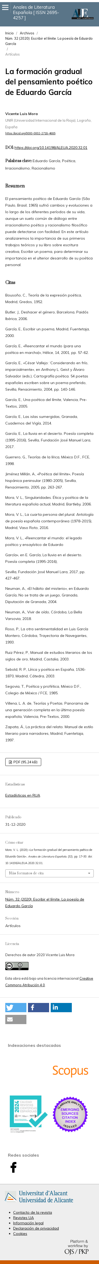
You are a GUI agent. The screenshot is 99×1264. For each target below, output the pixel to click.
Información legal (28, 1223)
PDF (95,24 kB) (25, 762)
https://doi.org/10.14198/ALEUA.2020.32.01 (51, 147)
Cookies (20, 1233)
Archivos (27, 33)
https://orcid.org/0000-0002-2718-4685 (30, 133)
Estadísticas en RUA (22, 795)
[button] (15, 1007)
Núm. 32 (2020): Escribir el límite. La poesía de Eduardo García (49, 41)
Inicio (9, 33)
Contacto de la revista (32, 1212)
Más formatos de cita (26, 873)
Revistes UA (23, 1217)
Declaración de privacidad (36, 1228)
